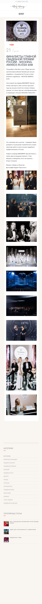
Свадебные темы (15, 537)
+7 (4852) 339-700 (21, 1)
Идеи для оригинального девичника (23, 529)
